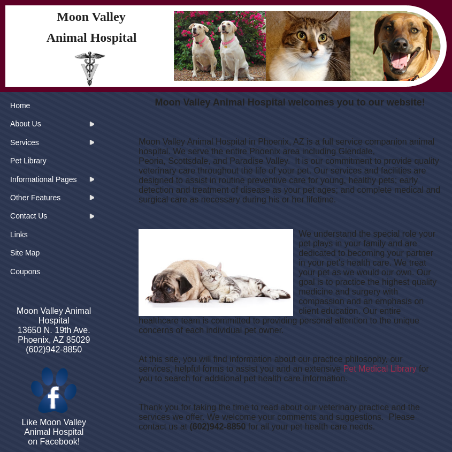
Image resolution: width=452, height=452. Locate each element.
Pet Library (28, 160)
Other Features (35, 197)
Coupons (25, 271)
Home (20, 105)
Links (19, 234)
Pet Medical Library (380, 368)
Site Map (25, 252)
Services (24, 142)
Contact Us (28, 216)
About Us (25, 123)
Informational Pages (43, 179)
